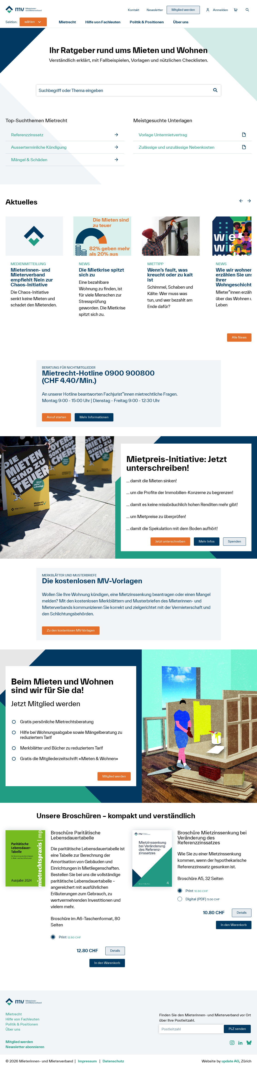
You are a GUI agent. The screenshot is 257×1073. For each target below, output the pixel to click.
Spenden (234, 544)
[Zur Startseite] (40, 11)
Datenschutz (113, 1061)
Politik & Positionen (149, 24)
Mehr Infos (207, 544)
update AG (230, 1061)
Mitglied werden (114, 779)
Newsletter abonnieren (25, 1047)
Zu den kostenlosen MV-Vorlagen (71, 633)
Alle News (239, 340)
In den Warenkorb (107, 965)
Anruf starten (56, 420)
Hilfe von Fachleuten (105, 24)
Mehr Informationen (94, 420)
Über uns (184, 24)
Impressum (87, 1061)
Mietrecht (68, 24)
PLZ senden (237, 1029)
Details (115, 953)
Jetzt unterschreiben (170, 544)
